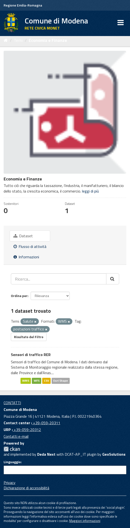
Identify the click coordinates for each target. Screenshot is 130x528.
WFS (37, 380)
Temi (18, 40)
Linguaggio (12, 462)
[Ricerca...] (58, 278)
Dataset (23, 236)
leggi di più (90, 191)
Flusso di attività (30, 246)
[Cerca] (112, 278)
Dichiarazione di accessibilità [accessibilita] (26, 488)
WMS (25, 380)
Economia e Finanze (48, 40)
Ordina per (19, 295)
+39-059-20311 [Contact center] (46, 423)
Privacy (9, 482)
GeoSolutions (113, 454)
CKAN (12, 449)
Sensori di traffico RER (31, 354)
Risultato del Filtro (28, 336)
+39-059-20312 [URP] (27, 429)
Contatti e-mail (16, 436)
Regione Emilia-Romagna (23, 5)
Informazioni (26, 257)
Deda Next (46, 454)
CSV (46, 380)
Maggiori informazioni (84, 520)
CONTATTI (12, 403)
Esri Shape (60, 380)
